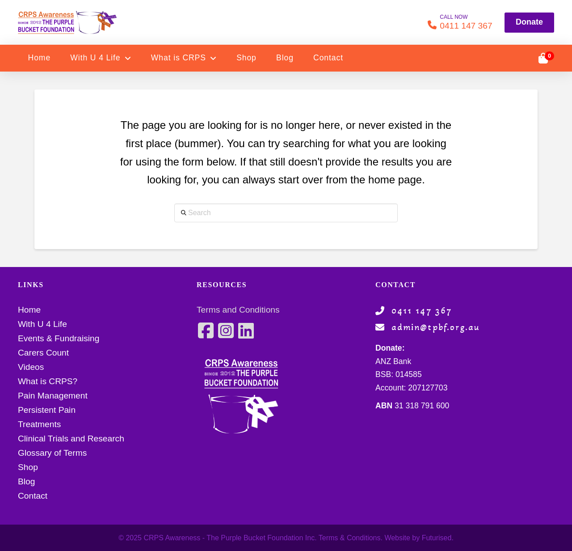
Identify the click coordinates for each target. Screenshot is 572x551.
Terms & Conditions (350, 538)
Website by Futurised (417, 538)
